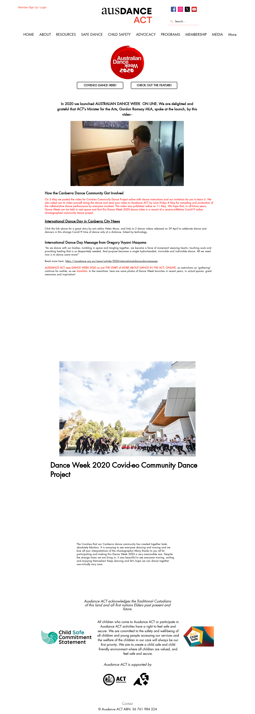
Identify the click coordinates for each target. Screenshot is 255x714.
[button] (127, 408)
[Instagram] (180, 9)
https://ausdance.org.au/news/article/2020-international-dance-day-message (111, 261)
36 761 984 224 (144, 709)
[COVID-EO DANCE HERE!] (100, 85)
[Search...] (183, 21)
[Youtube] (194, 9)
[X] (187, 9)
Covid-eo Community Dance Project (107, 199)
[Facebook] (173, 9)
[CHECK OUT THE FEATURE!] (154, 85)
